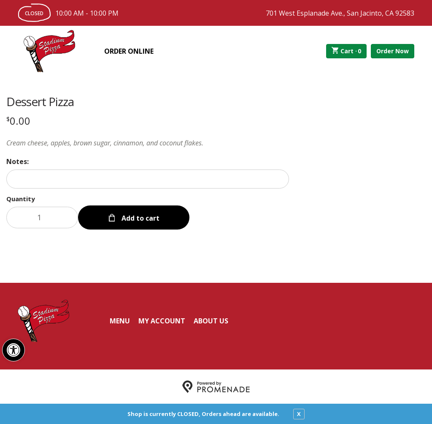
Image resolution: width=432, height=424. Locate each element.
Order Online (129, 51)
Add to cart (139, 217)
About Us (211, 320)
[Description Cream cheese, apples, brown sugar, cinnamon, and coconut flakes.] (147, 143)
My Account (161, 320)
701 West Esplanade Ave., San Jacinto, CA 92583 (340, 13)
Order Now (392, 51)
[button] (13, 350)
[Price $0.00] (18, 121)
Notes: (17, 161)
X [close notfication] (299, 414)
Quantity (20, 198)
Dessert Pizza (40, 101)
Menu (120, 320)
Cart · (347, 51)
